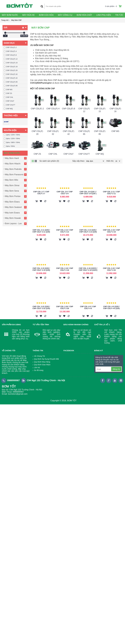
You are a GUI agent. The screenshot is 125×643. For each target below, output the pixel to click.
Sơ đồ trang (38, 370)
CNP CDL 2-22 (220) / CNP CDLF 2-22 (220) (41, 307)
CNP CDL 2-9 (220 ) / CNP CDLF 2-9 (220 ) (88, 193)
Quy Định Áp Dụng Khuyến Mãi (46, 359)
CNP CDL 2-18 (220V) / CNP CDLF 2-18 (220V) (88, 269)
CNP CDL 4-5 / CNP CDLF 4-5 (88, 307)
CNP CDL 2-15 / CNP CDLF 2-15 (111, 231)
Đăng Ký (116, 369)
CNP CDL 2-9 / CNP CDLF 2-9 (65, 193)
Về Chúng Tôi (39, 356)
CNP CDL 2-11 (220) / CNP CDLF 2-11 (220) (41, 231)
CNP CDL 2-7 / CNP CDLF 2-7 (41, 193)
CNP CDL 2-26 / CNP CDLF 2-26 (64, 307)
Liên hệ (36, 367)
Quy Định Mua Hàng (41, 362)
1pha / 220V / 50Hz (12, 135)
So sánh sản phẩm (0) (49, 161)
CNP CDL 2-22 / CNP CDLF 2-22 (111, 269)
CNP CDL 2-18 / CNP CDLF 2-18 (64, 269)
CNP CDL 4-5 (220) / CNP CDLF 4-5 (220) (111, 307)
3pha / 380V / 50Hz (12, 142)
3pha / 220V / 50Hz (12, 138)
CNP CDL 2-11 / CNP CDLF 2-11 (111, 193)
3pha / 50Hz (9, 146)
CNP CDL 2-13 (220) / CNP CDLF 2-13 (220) (88, 231)
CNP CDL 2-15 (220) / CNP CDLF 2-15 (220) (41, 269)
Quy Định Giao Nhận (41, 365)
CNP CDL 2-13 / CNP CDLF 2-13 (64, 231)
